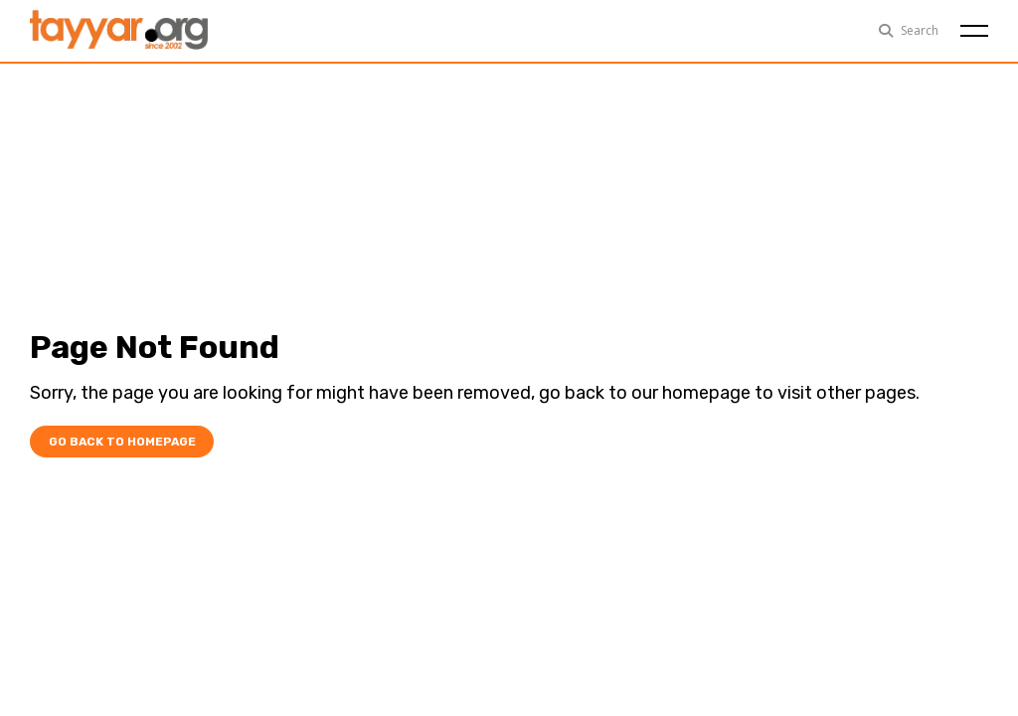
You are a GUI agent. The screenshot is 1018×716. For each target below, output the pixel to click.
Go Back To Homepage (118, 442)
